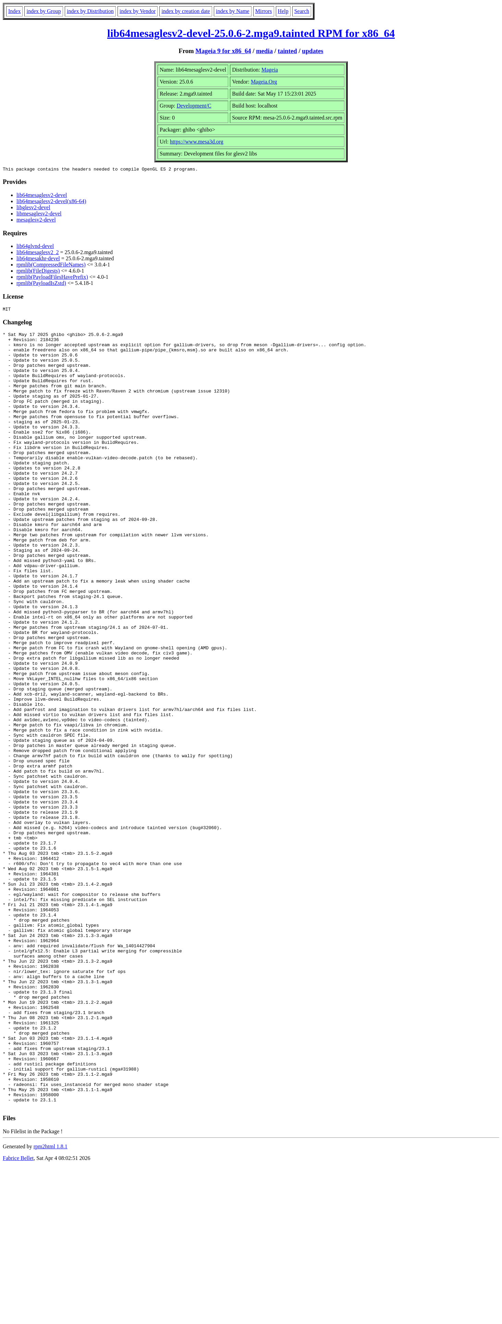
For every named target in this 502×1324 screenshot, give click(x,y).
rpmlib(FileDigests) (38, 272)
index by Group (43, 11)
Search (301, 11)
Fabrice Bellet (18, 1315)
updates (312, 50)
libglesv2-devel (33, 208)
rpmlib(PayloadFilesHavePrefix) (52, 278)
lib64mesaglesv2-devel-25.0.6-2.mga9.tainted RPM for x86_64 (251, 33)
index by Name (232, 11)
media (264, 50)
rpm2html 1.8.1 (51, 1304)
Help (283, 11)
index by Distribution (90, 11)
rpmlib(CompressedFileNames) (51, 265)
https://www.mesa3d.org (196, 142)
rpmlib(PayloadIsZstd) (41, 284)
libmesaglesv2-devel (39, 214)
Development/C (193, 106)
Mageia (269, 70)
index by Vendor (138, 11)
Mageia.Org (264, 82)
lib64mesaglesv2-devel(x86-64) (51, 202)
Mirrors (263, 11)
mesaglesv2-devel (36, 221)
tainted (287, 50)
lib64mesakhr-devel (38, 259)
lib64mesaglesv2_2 (37, 253)
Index (14, 11)
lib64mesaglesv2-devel (41, 196)
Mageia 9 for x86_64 (223, 50)
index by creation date (185, 11)
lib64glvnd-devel (35, 247)
